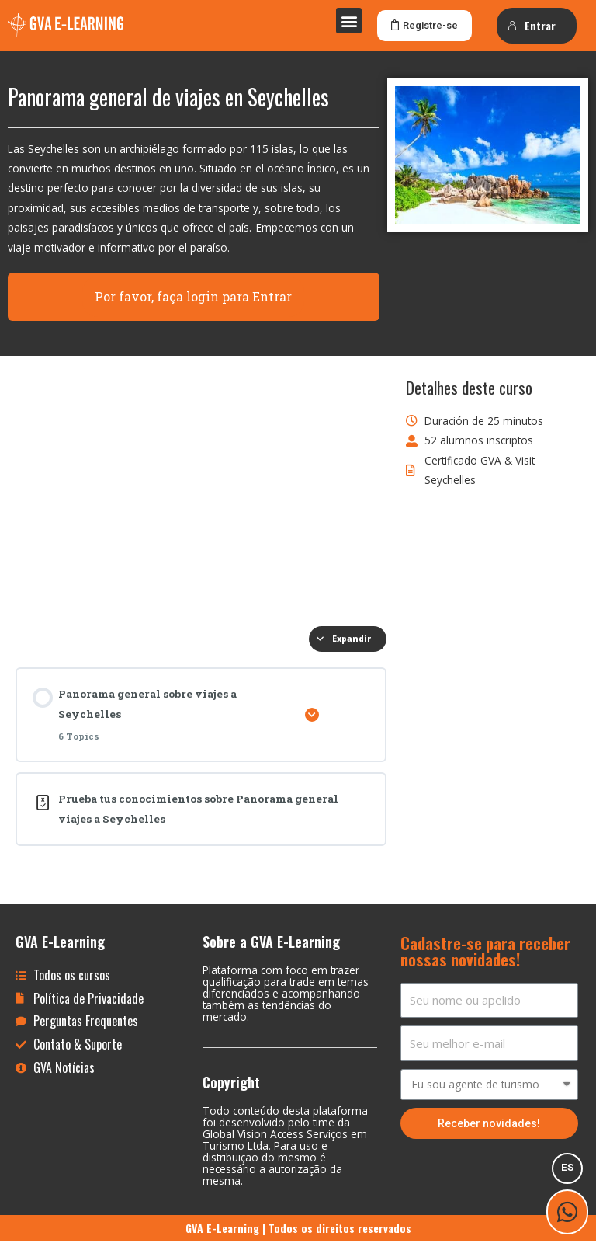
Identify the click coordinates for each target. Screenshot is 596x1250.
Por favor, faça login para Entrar (193, 304)
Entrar (532, 25)
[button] (349, 20)
